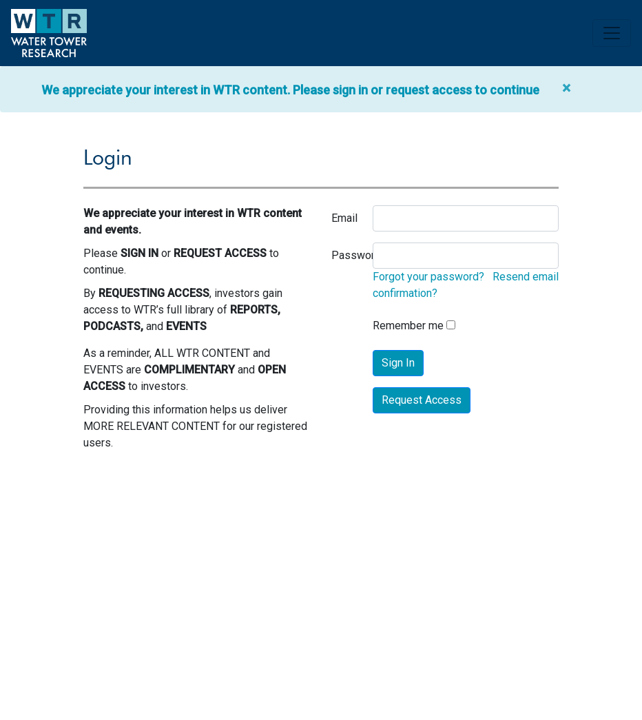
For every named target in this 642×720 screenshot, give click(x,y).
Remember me (408, 325)
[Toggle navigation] (611, 33)
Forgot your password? (428, 276)
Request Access (422, 400)
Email (344, 218)
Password (356, 255)
